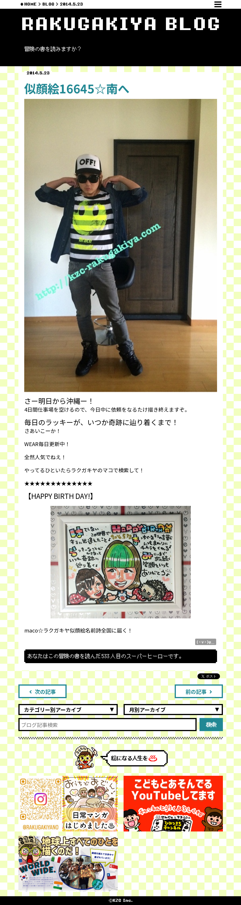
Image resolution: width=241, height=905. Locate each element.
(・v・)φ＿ (206, 641)
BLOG (48, 4)
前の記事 (198, 691)
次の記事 (42, 691)
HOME (30, 4)
